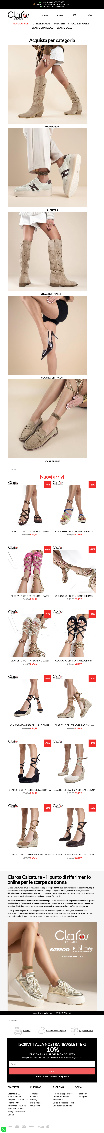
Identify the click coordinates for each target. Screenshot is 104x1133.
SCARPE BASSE (64, 27)
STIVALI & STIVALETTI (79, 23)
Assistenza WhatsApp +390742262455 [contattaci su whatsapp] (52, 1013)
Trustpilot (12, 469)
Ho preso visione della (53, 1076)
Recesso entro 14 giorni (56, 1030)
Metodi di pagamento (63, 1093)
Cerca (45, 15)
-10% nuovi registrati (52, 2)
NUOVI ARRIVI (20, 23)
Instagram (83, 1096)
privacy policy (63, 1076)
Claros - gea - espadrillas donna (29, 725)
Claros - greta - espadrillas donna (30, 790)
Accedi (59, 15)
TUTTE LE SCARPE (40, 23)
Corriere (26, 1030)
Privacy (33, 1099)
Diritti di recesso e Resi (63, 1102)
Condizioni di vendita (62, 1105)
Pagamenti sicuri (86, 1030)
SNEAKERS (59, 23)
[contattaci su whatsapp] (3, 1129)
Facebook (82, 1093)
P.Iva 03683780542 (17, 1105)
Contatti (34, 1093)
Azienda (34, 1096)
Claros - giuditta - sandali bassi (30, 531)
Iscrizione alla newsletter (36, 1104)
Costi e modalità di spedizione (61, 1098)
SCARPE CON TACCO (42, 27)
